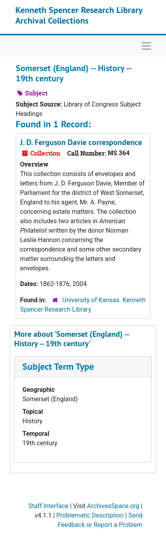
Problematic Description (90, 515)
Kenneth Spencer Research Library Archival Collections (78, 15)
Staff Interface (48, 506)
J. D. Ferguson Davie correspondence (81, 142)
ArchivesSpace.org (113, 506)
